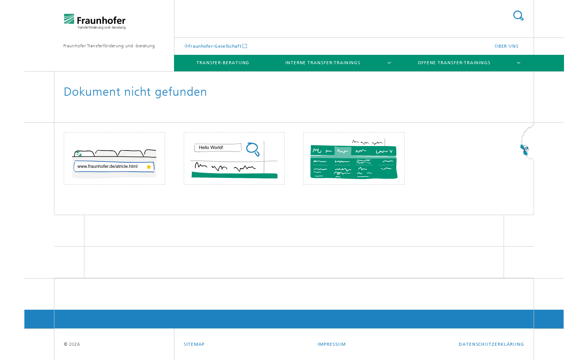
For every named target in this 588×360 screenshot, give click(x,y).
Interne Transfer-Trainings (322, 62)
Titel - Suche (518, 15)
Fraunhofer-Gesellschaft (215, 46)
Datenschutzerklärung (491, 344)
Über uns (507, 46)
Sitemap (194, 344)
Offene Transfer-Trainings (454, 62)
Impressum (332, 344)
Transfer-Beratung (222, 62)
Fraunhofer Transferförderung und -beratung (109, 45)
